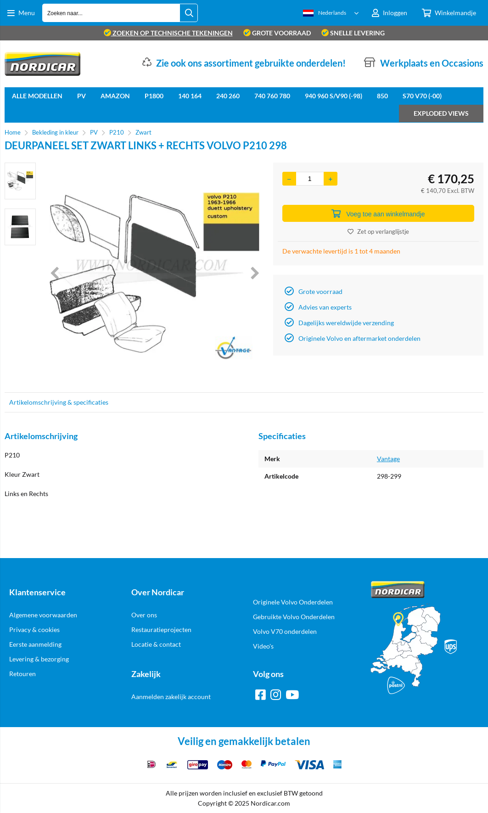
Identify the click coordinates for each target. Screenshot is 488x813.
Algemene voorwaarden (43, 615)
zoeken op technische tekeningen (168, 33)
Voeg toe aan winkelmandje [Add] (378, 213)
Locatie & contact (156, 644)
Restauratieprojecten (161, 629)
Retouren (22, 674)
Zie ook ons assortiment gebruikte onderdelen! (251, 62)
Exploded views (441, 113)
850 (382, 96)
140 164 (190, 96)
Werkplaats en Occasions (431, 62)
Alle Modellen (37, 96)
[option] (20, 181)
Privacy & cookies (34, 629)
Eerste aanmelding (35, 644)
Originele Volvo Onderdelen (293, 602)
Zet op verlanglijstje (378, 231)
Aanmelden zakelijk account (171, 696)
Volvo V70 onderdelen (285, 631)
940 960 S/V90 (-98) (333, 96)
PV (81, 96)
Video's (263, 646)
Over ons (144, 615)
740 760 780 (272, 96)
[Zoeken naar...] (188, 13)
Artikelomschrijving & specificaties (58, 402)
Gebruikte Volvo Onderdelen (294, 617)
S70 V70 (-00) (422, 96)
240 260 (228, 96)
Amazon (115, 96)
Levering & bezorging (39, 659)
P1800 (154, 96)
